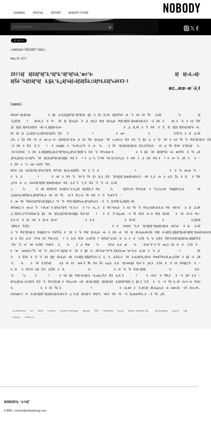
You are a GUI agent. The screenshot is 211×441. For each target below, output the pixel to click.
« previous (17, 49)
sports (16, 104)
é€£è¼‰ (17, 316)
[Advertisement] (105, 357)
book (39, 310)
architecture (19, 310)
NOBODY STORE (77, 13)
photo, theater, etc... (137, 310)
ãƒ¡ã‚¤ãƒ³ (30, 49)
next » (41, 49)
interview (106, 310)
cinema (51, 310)
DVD (94, 310)
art (31, 310)
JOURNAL (19, 13)
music (118, 310)
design (84, 310)
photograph (158, 310)
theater (192, 310)
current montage (68, 310)
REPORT (55, 13)
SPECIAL (37, 13)
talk (182, 310)
